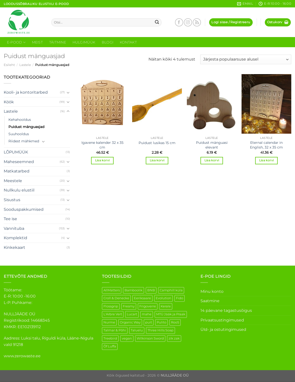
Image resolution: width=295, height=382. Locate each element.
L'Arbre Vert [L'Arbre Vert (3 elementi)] (112, 314)
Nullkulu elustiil (19, 190)
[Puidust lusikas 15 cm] (157, 104)
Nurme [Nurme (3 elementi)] (109, 322)
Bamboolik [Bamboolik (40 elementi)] (133, 290)
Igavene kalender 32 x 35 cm (102, 144)
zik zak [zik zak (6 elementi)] (174, 338)
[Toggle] (68, 92)
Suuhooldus (18, 134)
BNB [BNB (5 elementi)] (151, 290)
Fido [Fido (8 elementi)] (179, 298)
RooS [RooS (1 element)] (175, 322)
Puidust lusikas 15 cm (157, 143)
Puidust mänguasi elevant (212, 144)
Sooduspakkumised (24, 209)
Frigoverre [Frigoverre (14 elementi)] (147, 306)
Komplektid (15, 237)
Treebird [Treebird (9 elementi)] (110, 338)
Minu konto (211, 291)
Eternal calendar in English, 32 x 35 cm (266, 144)
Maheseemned (19, 161)
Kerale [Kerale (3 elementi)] (166, 306)
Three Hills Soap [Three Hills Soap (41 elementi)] (160, 330)
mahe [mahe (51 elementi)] (146, 314)
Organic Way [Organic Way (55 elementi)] (130, 322)
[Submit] (157, 22)
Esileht (9, 65)
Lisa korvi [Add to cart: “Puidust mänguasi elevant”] (211, 160)
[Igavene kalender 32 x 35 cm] (102, 104)
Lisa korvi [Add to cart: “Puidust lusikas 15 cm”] (157, 160)
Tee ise (10, 218)
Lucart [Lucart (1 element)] (132, 314)
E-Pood (16, 42)
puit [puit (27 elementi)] (148, 322)
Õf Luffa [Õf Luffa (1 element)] (109, 346)
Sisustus (12, 199)
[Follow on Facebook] (179, 22)
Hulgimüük (84, 42)
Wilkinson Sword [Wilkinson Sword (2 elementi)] (150, 338)
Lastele (25, 65)
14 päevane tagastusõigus (226, 310)
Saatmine (210, 300)
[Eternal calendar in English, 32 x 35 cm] (266, 104)
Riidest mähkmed (23, 141)
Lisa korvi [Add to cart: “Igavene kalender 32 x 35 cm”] (102, 160)
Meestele (13, 180)
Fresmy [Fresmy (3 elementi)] (129, 306)
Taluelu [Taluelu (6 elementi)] (137, 330)
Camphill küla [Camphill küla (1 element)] (171, 290)
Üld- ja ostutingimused (223, 329)
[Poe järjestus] (245, 59)
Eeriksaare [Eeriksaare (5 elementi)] (142, 298)
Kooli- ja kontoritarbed (26, 92)
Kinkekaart (14, 247)
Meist (37, 42)
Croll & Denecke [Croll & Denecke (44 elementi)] (116, 298)
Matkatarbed (16, 171)
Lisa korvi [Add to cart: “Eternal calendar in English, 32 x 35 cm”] (266, 160)
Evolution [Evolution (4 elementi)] (163, 298)
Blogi (107, 42)
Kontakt (128, 42)
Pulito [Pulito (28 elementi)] (161, 322)
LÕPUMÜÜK (16, 152)
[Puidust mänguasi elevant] (212, 104)
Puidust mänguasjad (26, 127)
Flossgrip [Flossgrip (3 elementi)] (110, 306)
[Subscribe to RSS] (197, 22)
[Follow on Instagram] (188, 22)
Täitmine (57, 42)
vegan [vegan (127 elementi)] (127, 338)
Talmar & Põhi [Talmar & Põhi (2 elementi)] (114, 330)
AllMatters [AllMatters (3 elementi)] (111, 290)
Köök (9, 102)
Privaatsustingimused (222, 320)
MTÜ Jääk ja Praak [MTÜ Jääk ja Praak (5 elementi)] (170, 314)
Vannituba (14, 228)
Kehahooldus (19, 119)
